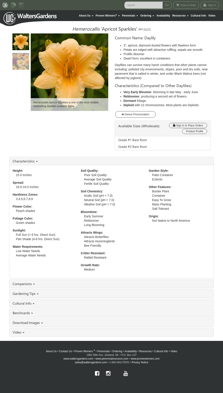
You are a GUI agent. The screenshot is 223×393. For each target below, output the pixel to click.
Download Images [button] (28, 322)
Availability (163, 15)
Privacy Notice (140, 362)
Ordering (117, 351)
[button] (86, 15)
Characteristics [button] (25, 161)
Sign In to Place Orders (188, 125)
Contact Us (65, 351)
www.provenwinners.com (145, 358)
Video (174, 351)
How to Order (186, 5)
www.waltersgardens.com (78, 358)
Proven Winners (84, 351)
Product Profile (194, 131)
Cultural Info (198, 15)
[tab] (111, 161)
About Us (51, 351)
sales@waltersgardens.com (91, 362)
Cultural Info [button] (23, 303)
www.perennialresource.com (111, 358)
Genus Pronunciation (135, 114)
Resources (145, 351)
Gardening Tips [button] (26, 293)
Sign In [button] (209, 5)
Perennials (103, 351)
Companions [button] (24, 283)
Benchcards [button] (23, 312)
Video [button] (18, 332)
